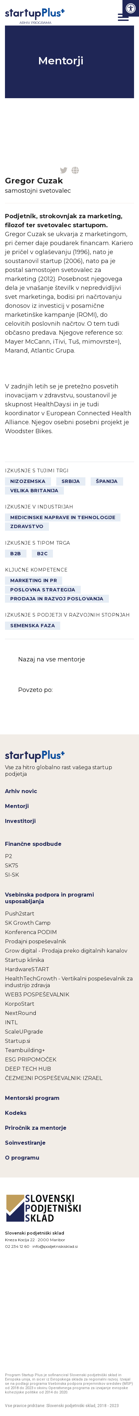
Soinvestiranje (25, 1143)
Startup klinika (24, 960)
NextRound (20, 1013)
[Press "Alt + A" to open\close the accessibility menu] (130, 8)
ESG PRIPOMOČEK (30, 1059)
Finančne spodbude (33, 844)
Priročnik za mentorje (36, 1128)
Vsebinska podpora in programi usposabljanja (49, 898)
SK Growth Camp (28, 923)
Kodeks (15, 1113)
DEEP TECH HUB (28, 1069)
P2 (8, 856)
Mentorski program (32, 1098)
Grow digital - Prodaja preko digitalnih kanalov (66, 951)
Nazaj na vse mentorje (51, 659)
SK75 (11, 865)
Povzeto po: (67, 703)
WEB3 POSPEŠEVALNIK (37, 994)
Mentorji (17, 806)
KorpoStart (19, 1004)
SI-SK (12, 875)
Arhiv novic (21, 791)
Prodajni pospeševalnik (35, 941)
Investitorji (20, 821)
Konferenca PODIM (31, 932)
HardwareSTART (27, 969)
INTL (11, 1022)
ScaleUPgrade (24, 1032)
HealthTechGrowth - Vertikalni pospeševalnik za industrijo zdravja (69, 982)
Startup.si (17, 1041)
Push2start (19, 913)
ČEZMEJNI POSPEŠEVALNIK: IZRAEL (53, 1078)
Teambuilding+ (25, 1050)
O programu (22, 1158)
